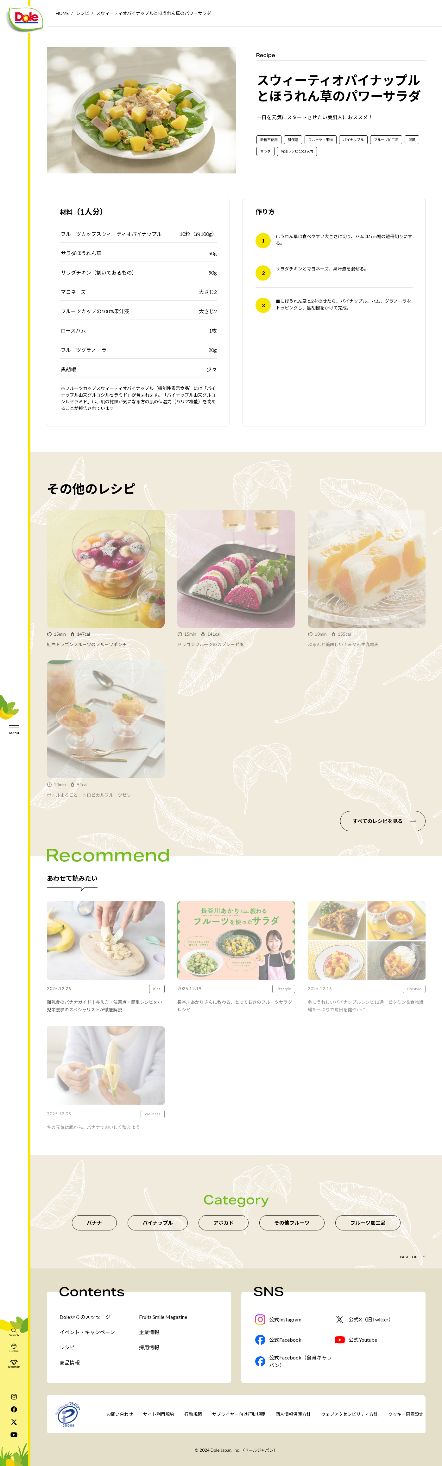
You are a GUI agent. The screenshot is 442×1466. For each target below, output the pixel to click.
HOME (62, 13)
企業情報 (149, 1332)
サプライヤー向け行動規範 (238, 1414)
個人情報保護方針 (293, 1414)
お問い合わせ (119, 1414)
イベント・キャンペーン (87, 1332)
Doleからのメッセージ (85, 1317)
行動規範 (193, 1414)
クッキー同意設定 (406, 1414)
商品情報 (70, 1362)
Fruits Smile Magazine (163, 1317)
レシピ (82, 13)
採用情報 (149, 1347)
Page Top (408, 1257)
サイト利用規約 (158, 1414)
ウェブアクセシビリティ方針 (349, 1414)
